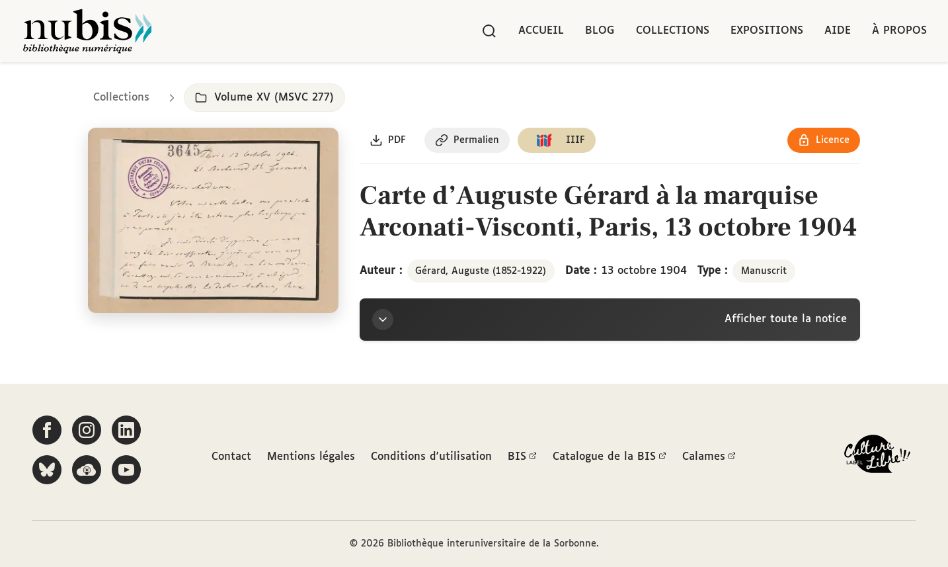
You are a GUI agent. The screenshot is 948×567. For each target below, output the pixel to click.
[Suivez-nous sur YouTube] (126, 469)
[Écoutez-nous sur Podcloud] (86, 469)
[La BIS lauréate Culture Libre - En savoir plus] (877, 456)
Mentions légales (311, 456)
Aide (837, 30)
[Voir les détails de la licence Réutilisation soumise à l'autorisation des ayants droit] (823, 140)
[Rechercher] (489, 31)
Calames (709, 457)
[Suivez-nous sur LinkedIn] (126, 430)
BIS (522, 457)
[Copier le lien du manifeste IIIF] (557, 140)
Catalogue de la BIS (609, 457)
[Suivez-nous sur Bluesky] (46, 469)
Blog (600, 30)
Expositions (767, 30)
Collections (672, 30)
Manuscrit (764, 271)
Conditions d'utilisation (431, 456)
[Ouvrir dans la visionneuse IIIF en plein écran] (213, 221)
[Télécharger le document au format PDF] (388, 140)
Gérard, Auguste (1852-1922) (480, 271)
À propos (899, 30)
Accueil (541, 30)
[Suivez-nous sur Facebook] (46, 430)
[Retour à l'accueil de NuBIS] (87, 31)
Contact (231, 456)
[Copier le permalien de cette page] (467, 140)
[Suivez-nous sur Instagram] (86, 430)
